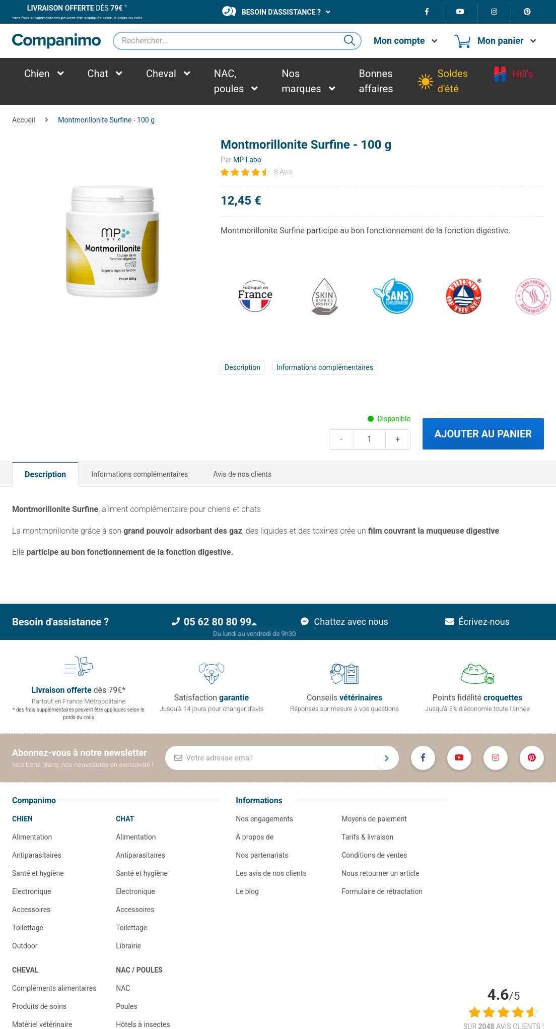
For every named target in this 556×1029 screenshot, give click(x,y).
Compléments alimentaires (54, 988)
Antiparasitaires (36, 855)
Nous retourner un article (380, 873)
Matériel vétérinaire (42, 1024)
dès (74, 8)
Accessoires (31, 910)
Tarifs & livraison (367, 837)
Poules (126, 1006)
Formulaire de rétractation (382, 891)
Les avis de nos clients (271, 873)
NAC (123, 988)
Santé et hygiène (38, 873)
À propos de (254, 837)
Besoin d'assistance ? (271, 11)
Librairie (128, 946)
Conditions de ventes (374, 855)
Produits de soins (39, 1006)
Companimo (34, 800)
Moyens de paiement (374, 819)
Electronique (31, 891)
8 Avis (283, 172)
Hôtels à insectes (143, 1024)
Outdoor (25, 946)
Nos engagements (264, 819)
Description (242, 367)
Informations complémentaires (324, 367)
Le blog (247, 891)
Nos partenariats (262, 855)
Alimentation (32, 837)
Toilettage (27, 928)
